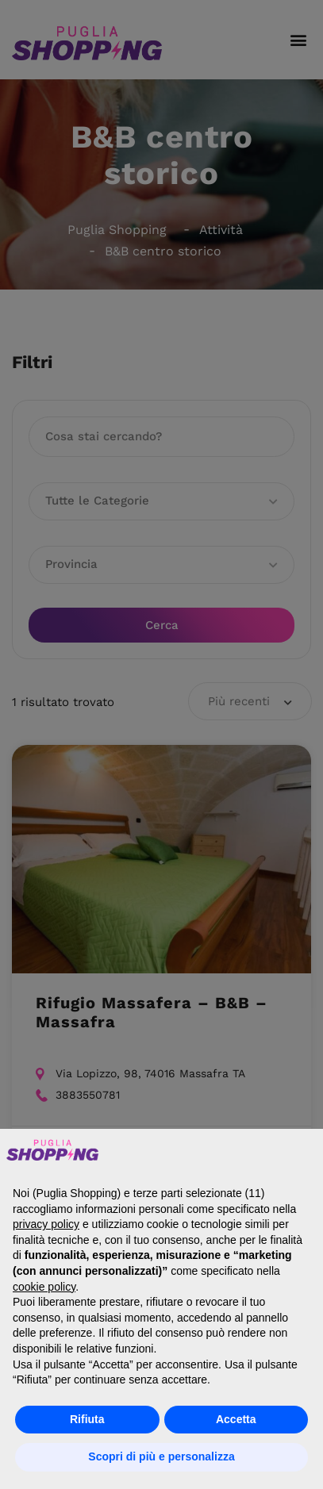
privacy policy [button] (46, 1224)
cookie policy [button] (44, 1286)
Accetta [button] (236, 1419)
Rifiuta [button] (87, 1419)
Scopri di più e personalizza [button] (161, 1456)
